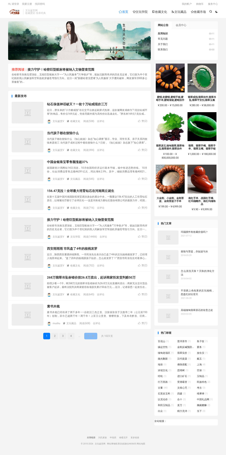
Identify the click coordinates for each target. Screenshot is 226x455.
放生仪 (202, 354)
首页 (123, 12)
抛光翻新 (164, 360)
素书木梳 (53, 307)
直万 (181, 406)
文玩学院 (139, 12)
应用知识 (163, 34)
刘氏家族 (102, 439)
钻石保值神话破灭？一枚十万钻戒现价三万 (77, 105)
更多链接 (135, 439)
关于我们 (163, 45)
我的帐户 (187, 4)
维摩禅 (202, 394)
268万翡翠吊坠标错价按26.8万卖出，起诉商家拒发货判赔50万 (91, 279)
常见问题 (163, 40)
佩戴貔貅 (203, 406)
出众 (162, 412)
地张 (162, 365)
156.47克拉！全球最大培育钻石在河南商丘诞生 (80, 192)
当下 (201, 412)
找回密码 (40, 4)
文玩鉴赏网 (14, 12)
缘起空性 (164, 348)
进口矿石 (184, 377)
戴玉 (201, 360)
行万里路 (164, 383)
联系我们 (163, 50)
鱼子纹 (202, 342)
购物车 (200, 4)
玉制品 (202, 377)
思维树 (182, 371)
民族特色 (203, 383)
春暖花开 (123, 439)
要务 (201, 348)
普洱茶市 (184, 342)
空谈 (201, 371)
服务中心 (213, 4)
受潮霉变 (184, 383)
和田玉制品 (166, 406)
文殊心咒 (184, 389)
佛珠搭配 (184, 365)
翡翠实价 (184, 354)
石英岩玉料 (166, 394)
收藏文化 (159, 12)
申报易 (113, 439)
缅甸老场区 (166, 354)
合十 (181, 400)
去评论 (100, 122)
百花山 (163, 342)
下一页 (90, 337)
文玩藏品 (178, 12)
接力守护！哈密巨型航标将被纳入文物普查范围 (61, 71)
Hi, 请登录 (13, 4)
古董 (163, 389)
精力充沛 (184, 412)
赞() (142, 122)
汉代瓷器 (184, 360)
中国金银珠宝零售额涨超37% (67, 163)
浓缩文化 (164, 371)
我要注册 (27, 4)
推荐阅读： (20, 71)
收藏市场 (198, 12)
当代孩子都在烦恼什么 (63, 134)
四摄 (181, 394)
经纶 (162, 377)
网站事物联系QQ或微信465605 (121, 445)
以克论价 (164, 400)
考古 (201, 389)
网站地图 (141, 445)
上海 (201, 365)
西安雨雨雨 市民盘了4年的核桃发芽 (72, 250)
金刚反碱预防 (186, 348)
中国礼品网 (205, 400)
